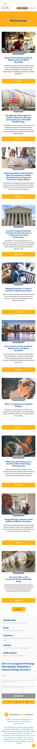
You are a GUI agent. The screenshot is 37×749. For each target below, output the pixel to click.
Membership (9, 620)
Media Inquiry (10, 653)
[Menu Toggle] (34, 8)
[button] (18, 609)
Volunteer (8, 635)
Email (4, 675)
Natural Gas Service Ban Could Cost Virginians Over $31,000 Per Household (18, 60)
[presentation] (12, 690)
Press (6, 628)
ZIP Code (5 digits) (8, 682)
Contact (7, 645)
